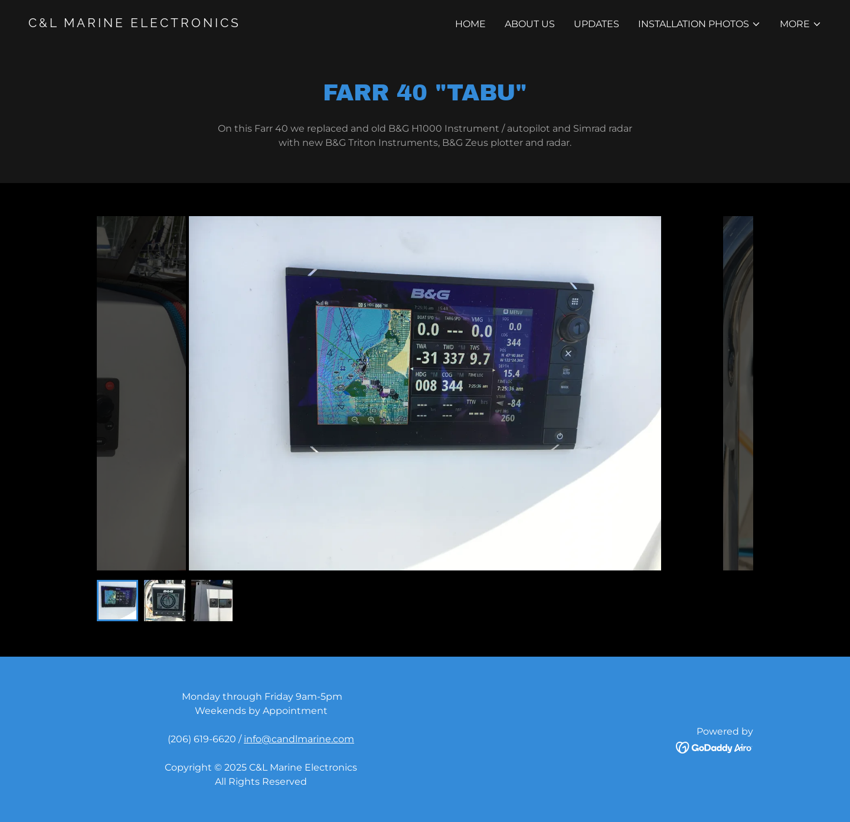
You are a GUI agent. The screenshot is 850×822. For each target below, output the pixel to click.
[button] (699, 24)
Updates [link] (596, 24)
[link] (222, 24)
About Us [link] (530, 24)
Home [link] (470, 24)
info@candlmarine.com (299, 739)
